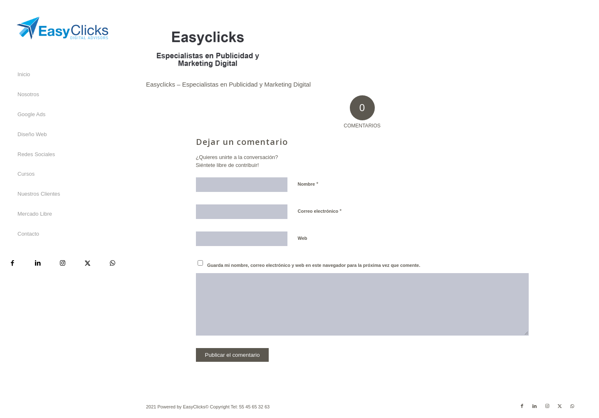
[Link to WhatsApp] (112, 263)
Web (302, 238)
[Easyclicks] (62, 28)
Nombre (308, 184)
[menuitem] (62, 75)
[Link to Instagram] (62, 263)
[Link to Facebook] (12, 263)
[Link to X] (87, 263)
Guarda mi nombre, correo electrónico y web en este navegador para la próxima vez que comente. (313, 265)
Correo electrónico (320, 211)
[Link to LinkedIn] (37, 263)
